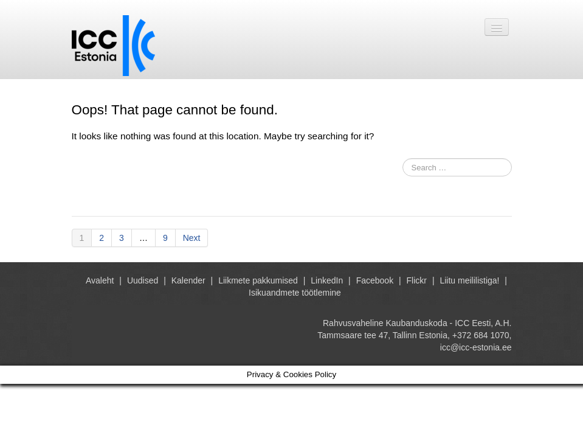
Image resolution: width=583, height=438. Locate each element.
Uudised (142, 280)
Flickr (417, 280)
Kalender (188, 280)
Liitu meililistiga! (469, 280)
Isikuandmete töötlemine (295, 292)
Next (192, 238)
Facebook (374, 280)
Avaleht (100, 280)
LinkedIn (327, 280)
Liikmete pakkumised (258, 280)
